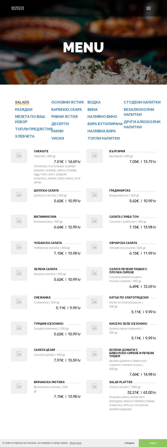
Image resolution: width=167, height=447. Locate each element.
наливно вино (102, 116)
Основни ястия (67, 102)
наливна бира (102, 131)
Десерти (60, 124)
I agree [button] (153, 443)
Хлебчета (24, 136)
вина (93, 109)
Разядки (23, 109)
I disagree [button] (129, 443)
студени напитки (142, 102)
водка (94, 102)
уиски (57, 138)
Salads (22, 102)
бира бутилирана (105, 124)
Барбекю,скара (66, 109)
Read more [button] (75, 443)
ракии (57, 131)
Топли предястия (34, 129)
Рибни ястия (64, 116)
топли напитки (104, 138)
